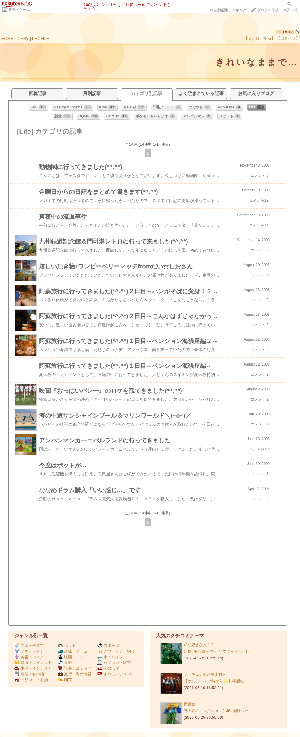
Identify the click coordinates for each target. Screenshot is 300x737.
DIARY (23, 38)
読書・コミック (74, 668)
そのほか (108, 668)
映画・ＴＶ (71, 657)
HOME (7, 38)
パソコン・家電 (114, 662)
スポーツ (108, 645)
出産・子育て (29, 645)
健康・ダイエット (33, 662)
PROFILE (40, 38)
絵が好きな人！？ (199, 644)
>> (228, 10)
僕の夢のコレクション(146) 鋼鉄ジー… (218, 711)
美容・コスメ (29, 657)
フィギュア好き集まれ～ (205, 674)
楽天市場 (290, 10)
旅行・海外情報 (74, 674)
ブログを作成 (268, 10)
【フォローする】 (259, 38)
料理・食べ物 (29, 674)
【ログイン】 (288, 38)
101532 (285, 32)
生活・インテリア (33, 668)
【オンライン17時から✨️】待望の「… (217, 681)
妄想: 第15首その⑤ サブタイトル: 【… (218, 651)
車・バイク (110, 657)
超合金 (189, 704)
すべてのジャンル (116, 674)
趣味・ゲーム (19, 9)
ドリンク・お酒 (31, 679)
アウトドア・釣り (116, 651)
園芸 (65, 679)
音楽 (65, 662)
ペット (67, 645)
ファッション (29, 651)
